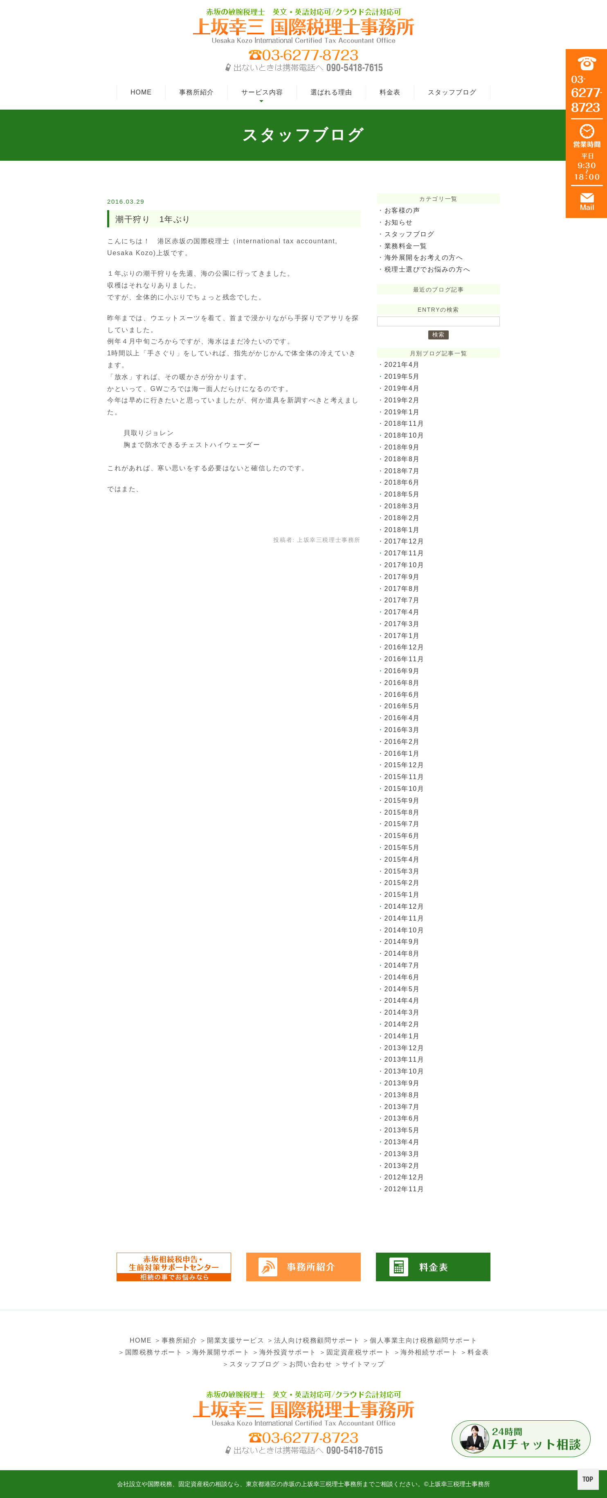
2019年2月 (402, 400)
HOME (141, 92)
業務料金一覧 (406, 246)
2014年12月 (404, 906)
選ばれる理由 (331, 92)
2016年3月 (402, 729)
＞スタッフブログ (250, 1364)
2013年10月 (404, 1071)
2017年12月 (404, 541)
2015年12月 (404, 764)
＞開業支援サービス (232, 1340)
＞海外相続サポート (425, 1352)
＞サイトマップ (360, 1364)
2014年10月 (404, 930)
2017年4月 (402, 612)
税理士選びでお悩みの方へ (427, 269)
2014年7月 (402, 965)
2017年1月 (402, 635)
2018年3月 (402, 506)
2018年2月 (402, 517)
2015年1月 (402, 894)
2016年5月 (402, 706)
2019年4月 (402, 388)
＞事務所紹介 (175, 1340)
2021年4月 (402, 364)
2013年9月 (402, 1083)
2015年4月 (402, 859)
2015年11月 (404, 776)
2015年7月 (402, 823)
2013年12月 (404, 1047)
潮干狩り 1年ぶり (153, 219)
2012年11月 (404, 1189)
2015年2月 (402, 882)
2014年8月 (402, 953)
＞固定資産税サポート (355, 1352)
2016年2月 (402, 741)
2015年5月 (402, 847)
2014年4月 (402, 1000)
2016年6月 (402, 694)
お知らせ (398, 222)
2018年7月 (402, 470)
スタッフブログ (452, 92)
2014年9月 (402, 941)
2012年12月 (404, 1177)
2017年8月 (402, 588)
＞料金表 (475, 1352)
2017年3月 (402, 623)
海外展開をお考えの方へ (424, 257)
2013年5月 (402, 1130)
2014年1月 (402, 1036)
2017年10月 (404, 564)
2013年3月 (402, 1153)
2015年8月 (402, 812)
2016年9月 (402, 670)
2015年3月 (402, 871)
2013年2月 (402, 1165)
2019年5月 (402, 376)
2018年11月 (404, 423)
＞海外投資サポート (284, 1352)
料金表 (390, 92)
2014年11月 (404, 918)
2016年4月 (402, 717)
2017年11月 (404, 553)
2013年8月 (402, 1094)
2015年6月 (402, 835)
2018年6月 (402, 482)
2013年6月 (402, 1118)
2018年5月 (402, 494)
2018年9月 (402, 447)
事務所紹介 (196, 92)
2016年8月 (402, 682)
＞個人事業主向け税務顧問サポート (420, 1340)
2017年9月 (402, 576)
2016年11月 (404, 659)
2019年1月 (402, 412)
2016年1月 (402, 753)
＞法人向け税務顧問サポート (313, 1340)
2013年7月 (402, 1106)
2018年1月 (402, 529)
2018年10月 (404, 435)
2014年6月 (402, 977)
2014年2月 (402, 1024)
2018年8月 (402, 459)
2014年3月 (402, 1012)
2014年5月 (402, 989)
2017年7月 (402, 600)
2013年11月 (404, 1059)
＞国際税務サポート (149, 1352)
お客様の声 (402, 210)
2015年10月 (404, 788)
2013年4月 (402, 1142)
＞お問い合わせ (307, 1364)
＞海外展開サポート (216, 1352)
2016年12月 (404, 647)
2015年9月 (402, 800)
